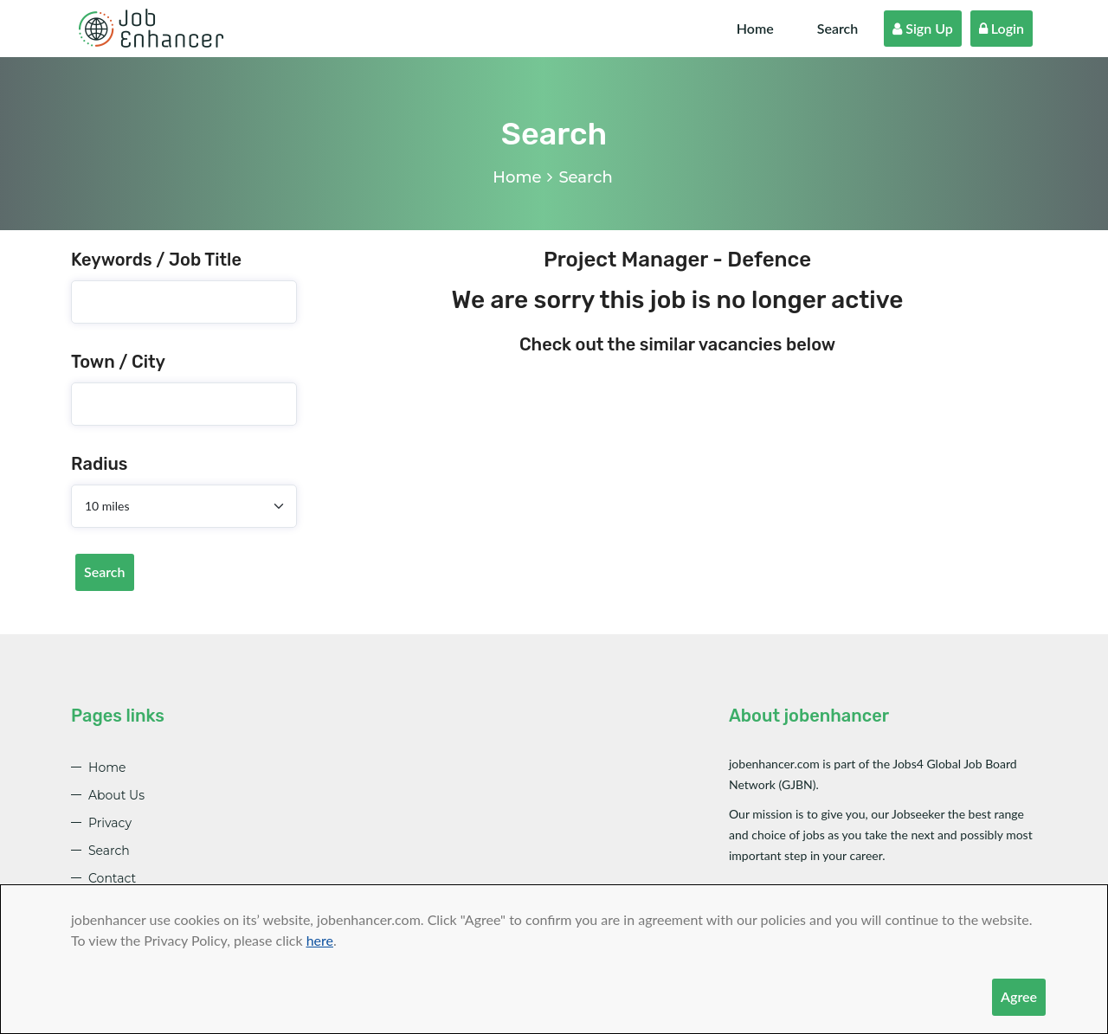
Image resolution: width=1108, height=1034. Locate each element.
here (319, 940)
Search (838, 28)
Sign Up (922, 28)
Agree (1019, 996)
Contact (112, 878)
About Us (116, 795)
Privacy (110, 823)
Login (1001, 28)
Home (755, 28)
